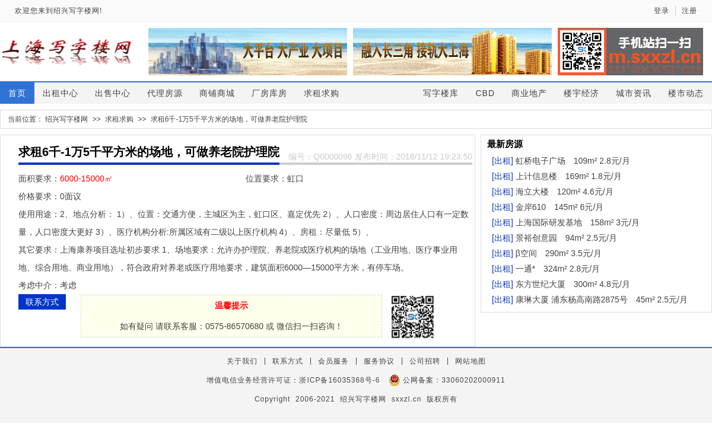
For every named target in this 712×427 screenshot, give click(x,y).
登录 (661, 11)
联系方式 (42, 302)
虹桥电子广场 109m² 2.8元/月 (573, 160)
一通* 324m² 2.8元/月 (558, 268)
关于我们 (242, 361)
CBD (485, 93)
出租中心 (60, 93)
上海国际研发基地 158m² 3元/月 (578, 222)
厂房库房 (269, 93)
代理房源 (165, 93)
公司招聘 (424, 361)
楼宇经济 (581, 93)
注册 (689, 11)
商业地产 (529, 93)
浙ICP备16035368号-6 (339, 380)
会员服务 (333, 361)
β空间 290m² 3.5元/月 (559, 253)
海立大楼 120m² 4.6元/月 (565, 191)
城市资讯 (633, 93)
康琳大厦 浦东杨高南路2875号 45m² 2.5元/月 (602, 299)
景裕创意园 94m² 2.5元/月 (566, 238)
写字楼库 (441, 93)
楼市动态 (686, 93)
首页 (17, 93)
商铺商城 (217, 93)
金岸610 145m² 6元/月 (560, 207)
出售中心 (113, 93)
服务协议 (379, 361)
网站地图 (470, 361)
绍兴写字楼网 (66, 119)
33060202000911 (473, 380)
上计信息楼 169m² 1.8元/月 (569, 176)
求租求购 (321, 93)
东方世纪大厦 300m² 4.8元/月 (573, 284)
